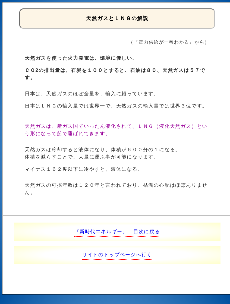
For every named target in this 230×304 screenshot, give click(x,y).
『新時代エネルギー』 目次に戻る (117, 231)
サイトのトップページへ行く (117, 254)
